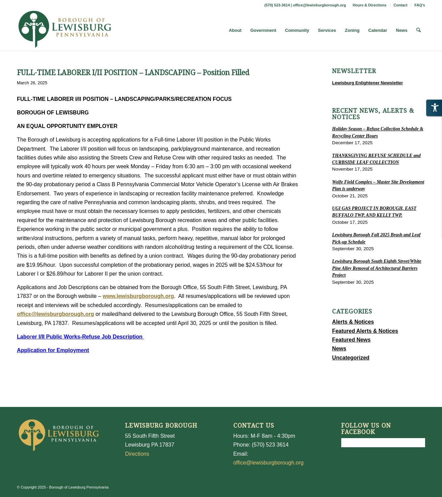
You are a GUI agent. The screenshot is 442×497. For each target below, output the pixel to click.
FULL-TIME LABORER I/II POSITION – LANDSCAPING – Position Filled (133, 72)
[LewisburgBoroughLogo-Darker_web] (65, 30)
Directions (137, 454)
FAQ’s (420, 5)
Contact (401, 5)
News (339, 348)
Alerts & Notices (353, 322)
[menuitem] (369, 5)
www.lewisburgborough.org (138, 296)
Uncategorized (350, 358)
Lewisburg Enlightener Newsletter (367, 82)
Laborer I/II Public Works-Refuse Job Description (80, 337)
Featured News (351, 340)
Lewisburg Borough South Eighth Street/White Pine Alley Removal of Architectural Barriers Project (376, 268)
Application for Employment (53, 350)
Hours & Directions (370, 5)
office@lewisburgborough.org (319, 5)
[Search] (418, 30)
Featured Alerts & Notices (365, 331)
